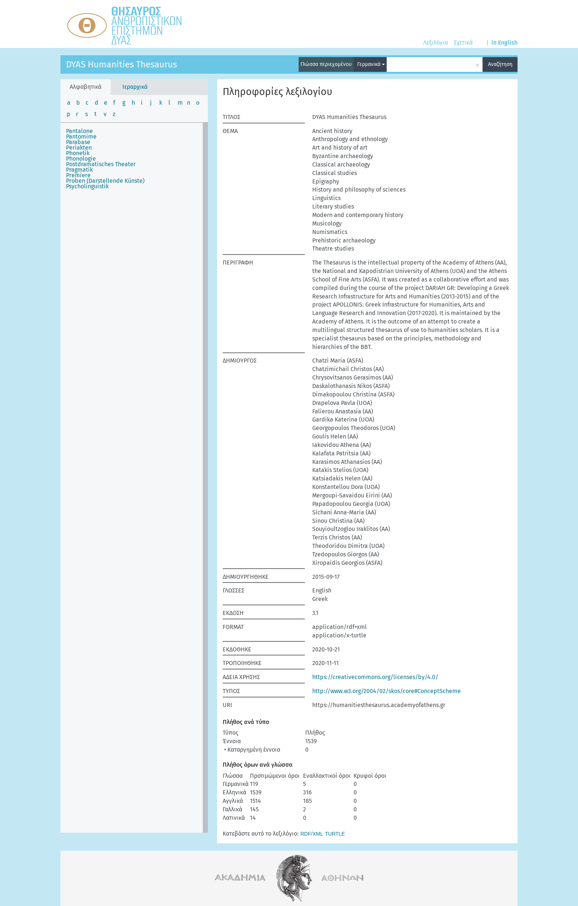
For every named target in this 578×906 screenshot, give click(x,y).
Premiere (78, 175)
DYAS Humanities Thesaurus (121, 64)
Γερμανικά (371, 64)
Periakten (79, 147)
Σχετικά (463, 42)
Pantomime (81, 136)
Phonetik (78, 153)
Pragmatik (79, 169)
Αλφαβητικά (85, 86)
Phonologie (81, 158)
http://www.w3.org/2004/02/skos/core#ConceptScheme (386, 691)
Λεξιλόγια (435, 42)
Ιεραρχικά (134, 86)
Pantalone (79, 130)
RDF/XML (311, 834)
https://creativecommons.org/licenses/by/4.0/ (375, 677)
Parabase (78, 142)
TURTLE (335, 834)
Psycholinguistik (87, 186)
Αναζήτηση (500, 64)
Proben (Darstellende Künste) (105, 180)
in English (504, 42)
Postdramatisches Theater (101, 164)
